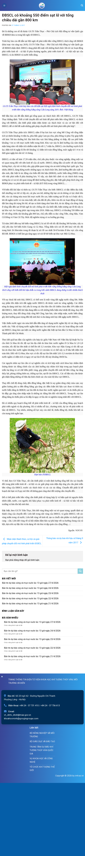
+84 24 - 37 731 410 (29, 705)
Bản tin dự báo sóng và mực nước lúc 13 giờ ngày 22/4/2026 (30, 598)
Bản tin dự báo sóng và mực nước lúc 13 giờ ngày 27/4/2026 (30, 583)
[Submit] (80, 571)
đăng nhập (19, 560)
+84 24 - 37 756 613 (50, 705)
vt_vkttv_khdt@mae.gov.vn (17, 715)
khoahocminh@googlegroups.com (21, 718)
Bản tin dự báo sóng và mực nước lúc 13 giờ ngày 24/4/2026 (30, 588)
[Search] (82, 5)
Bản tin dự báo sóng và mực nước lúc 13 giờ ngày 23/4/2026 (30, 593)
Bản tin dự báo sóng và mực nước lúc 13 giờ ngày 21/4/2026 (30, 603)
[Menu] (4, 5)
